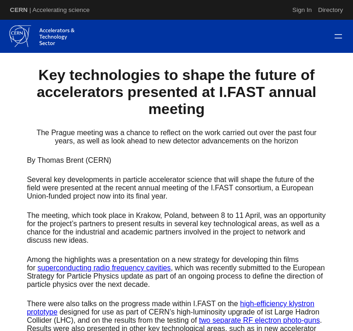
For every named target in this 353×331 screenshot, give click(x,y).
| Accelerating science (50, 9)
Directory (330, 9)
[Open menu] (338, 36)
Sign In (302, 9)
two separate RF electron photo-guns (259, 320)
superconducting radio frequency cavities (104, 268)
